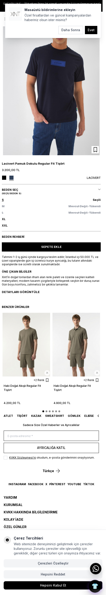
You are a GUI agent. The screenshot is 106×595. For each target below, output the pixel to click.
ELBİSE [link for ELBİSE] (89, 416)
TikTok (88, 484)
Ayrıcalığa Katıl (51, 448)
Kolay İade (13, 519)
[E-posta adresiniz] (51, 436)
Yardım (10, 497)
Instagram (17, 484)
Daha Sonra (70, 30)
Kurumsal (13, 505)
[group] (51, 90)
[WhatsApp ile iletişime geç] (95, 568)
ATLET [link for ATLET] (8, 416)
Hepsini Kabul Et (53, 585)
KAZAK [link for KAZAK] (36, 416)
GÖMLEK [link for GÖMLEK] (74, 416)
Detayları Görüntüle (21, 292)
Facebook (35, 484)
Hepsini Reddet (53, 574)
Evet (91, 30)
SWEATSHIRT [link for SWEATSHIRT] (54, 416)
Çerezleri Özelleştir (53, 563)
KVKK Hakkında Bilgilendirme (31, 512)
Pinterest (57, 484)
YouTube (74, 484)
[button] (51, 200)
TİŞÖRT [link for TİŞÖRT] (22, 416)
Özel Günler (15, 527)
